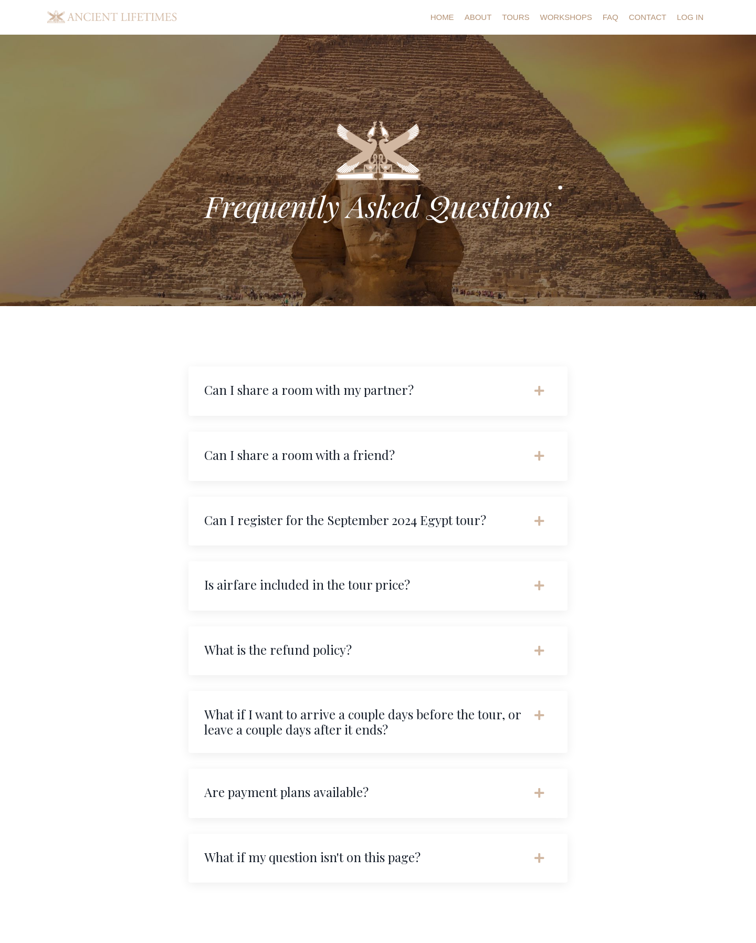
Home (442, 17)
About (478, 17)
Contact (647, 17)
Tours (515, 17)
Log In (690, 17)
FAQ (610, 17)
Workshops (566, 17)
